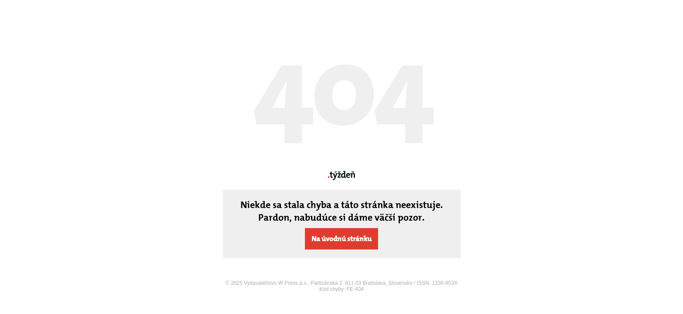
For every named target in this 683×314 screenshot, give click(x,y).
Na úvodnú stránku (341, 238)
